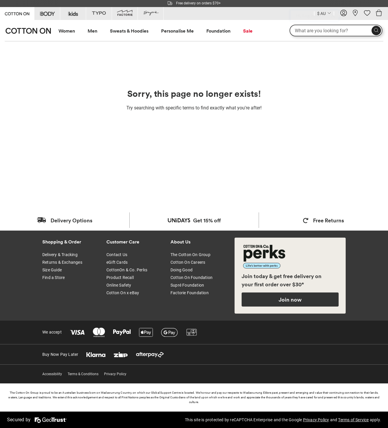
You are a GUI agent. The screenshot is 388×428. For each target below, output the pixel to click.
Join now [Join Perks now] (290, 299)
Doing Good (181, 270)
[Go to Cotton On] (17, 13)
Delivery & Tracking (60, 254)
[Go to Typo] (99, 13)
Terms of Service (353, 419)
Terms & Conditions (83, 374)
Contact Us (116, 254)
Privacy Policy (115, 374)
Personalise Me (177, 31)
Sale (247, 31)
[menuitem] (72, 31)
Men (92, 31)
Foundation (218, 31)
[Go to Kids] (73, 13)
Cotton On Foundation (191, 277)
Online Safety (118, 285)
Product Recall (120, 277)
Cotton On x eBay (122, 292)
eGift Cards (117, 262)
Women (66, 31)
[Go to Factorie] (125, 13)
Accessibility (52, 374)
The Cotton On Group (190, 254)
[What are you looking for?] (336, 30)
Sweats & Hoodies (129, 31)
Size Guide (52, 270)
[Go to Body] (47, 13)
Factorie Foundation (189, 292)
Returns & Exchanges (62, 262)
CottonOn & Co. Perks (126, 270)
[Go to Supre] (150, 13)
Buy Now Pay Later (60, 354)
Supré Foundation (187, 285)
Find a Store (53, 277)
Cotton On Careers (187, 262)
